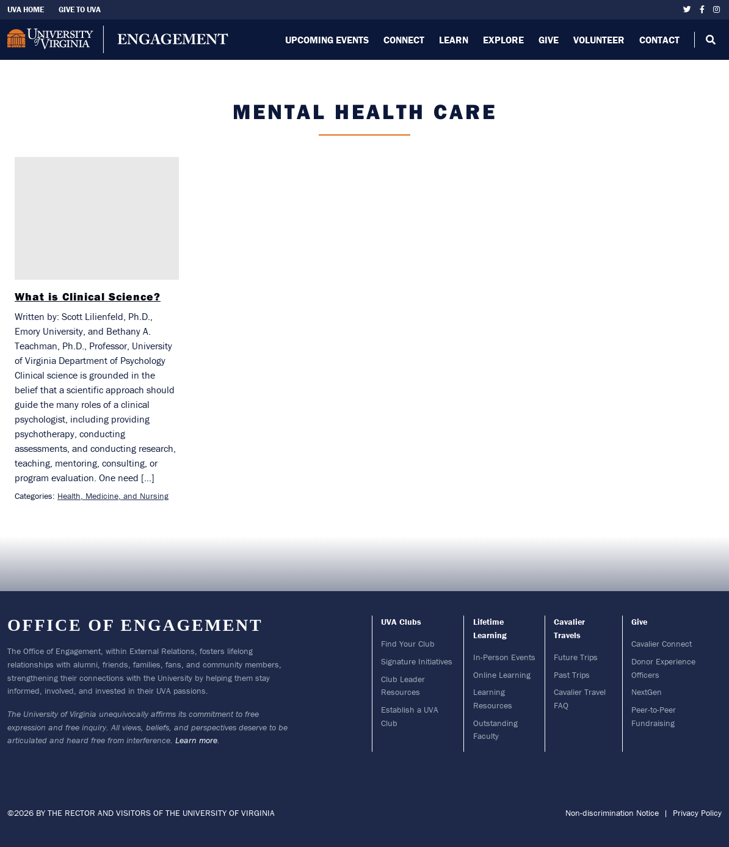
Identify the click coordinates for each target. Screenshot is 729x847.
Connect (403, 40)
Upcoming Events (327, 40)
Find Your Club (408, 643)
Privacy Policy (697, 812)
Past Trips (572, 674)
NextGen (646, 691)
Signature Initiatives (416, 661)
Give (549, 40)
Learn (453, 40)
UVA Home (25, 9)
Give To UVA (80, 9)
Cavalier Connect (661, 643)
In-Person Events (504, 657)
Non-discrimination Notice (612, 812)
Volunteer (599, 40)
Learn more (196, 740)
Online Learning (502, 674)
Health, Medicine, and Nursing (113, 495)
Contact (659, 40)
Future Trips (576, 657)
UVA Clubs (401, 621)
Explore (503, 40)
